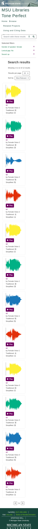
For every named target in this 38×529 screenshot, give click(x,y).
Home (4, 21)
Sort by (10, 78)
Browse (13, 21)
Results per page (14, 73)
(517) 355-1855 (21, 512)
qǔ (7, 175)
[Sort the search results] (22, 78)
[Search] (15, 37)
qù (7, 209)
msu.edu (9, 515)
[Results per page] (26, 73)
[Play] (10, 101)
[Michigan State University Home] (17, 3)
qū (7, 105)
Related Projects (11, 26)
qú (7, 140)
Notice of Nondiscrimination (26, 515)
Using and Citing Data (14, 30)
